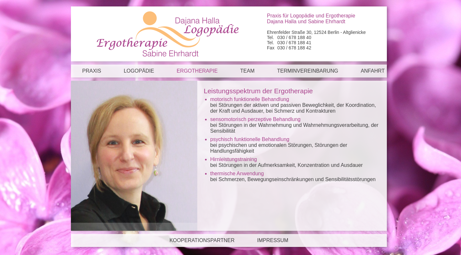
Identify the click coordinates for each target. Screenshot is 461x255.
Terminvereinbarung (307, 71)
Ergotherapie (197, 71)
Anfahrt (373, 71)
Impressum (272, 240)
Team (247, 71)
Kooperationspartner (202, 240)
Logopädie (139, 71)
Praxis (91, 71)
